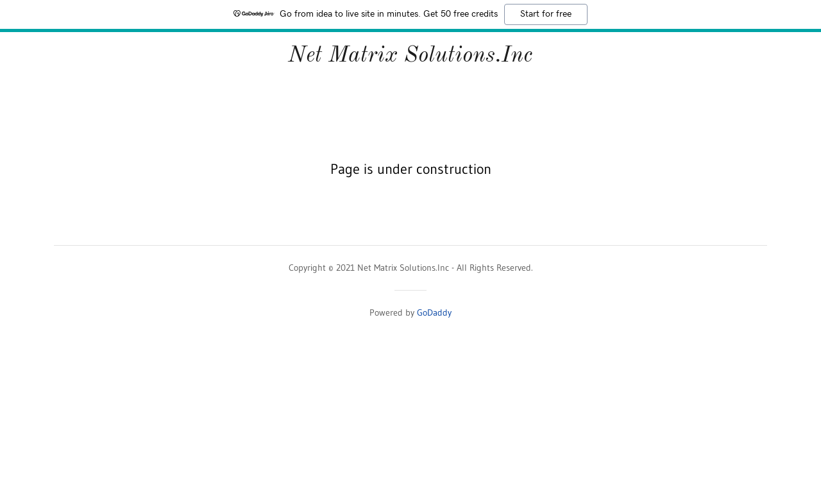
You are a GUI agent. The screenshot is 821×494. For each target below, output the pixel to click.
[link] (410, 57)
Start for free (545, 14)
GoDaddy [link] (434, 312)
